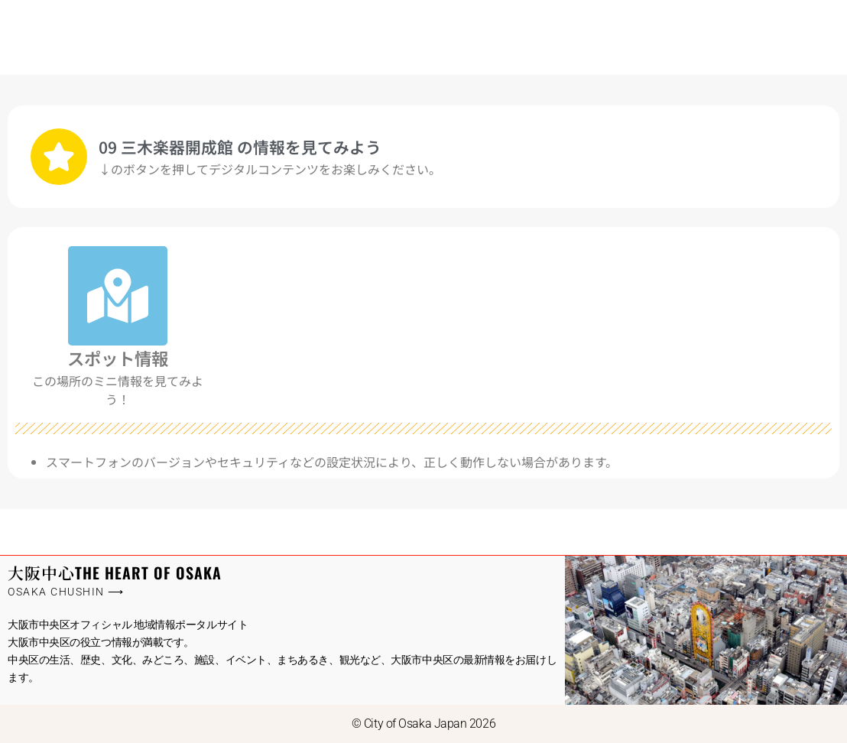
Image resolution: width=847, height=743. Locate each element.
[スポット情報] (117, 296)
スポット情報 (117, 358)
